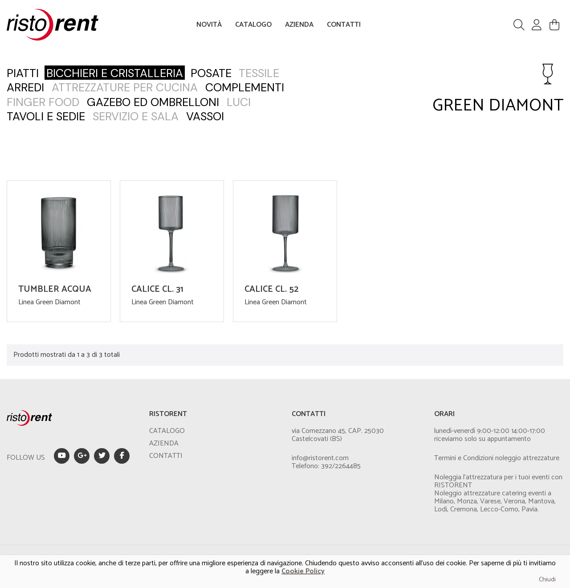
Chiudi (547, 580)
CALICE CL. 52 (271, 289)
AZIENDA (299, 25)
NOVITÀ (209, 25)
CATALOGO (253, 25)
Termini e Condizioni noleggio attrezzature (496, 458)
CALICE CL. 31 (157, 289)
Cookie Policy (303, 571)
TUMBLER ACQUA (54, 289)
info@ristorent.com (320, 458)
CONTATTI (344, 25)
